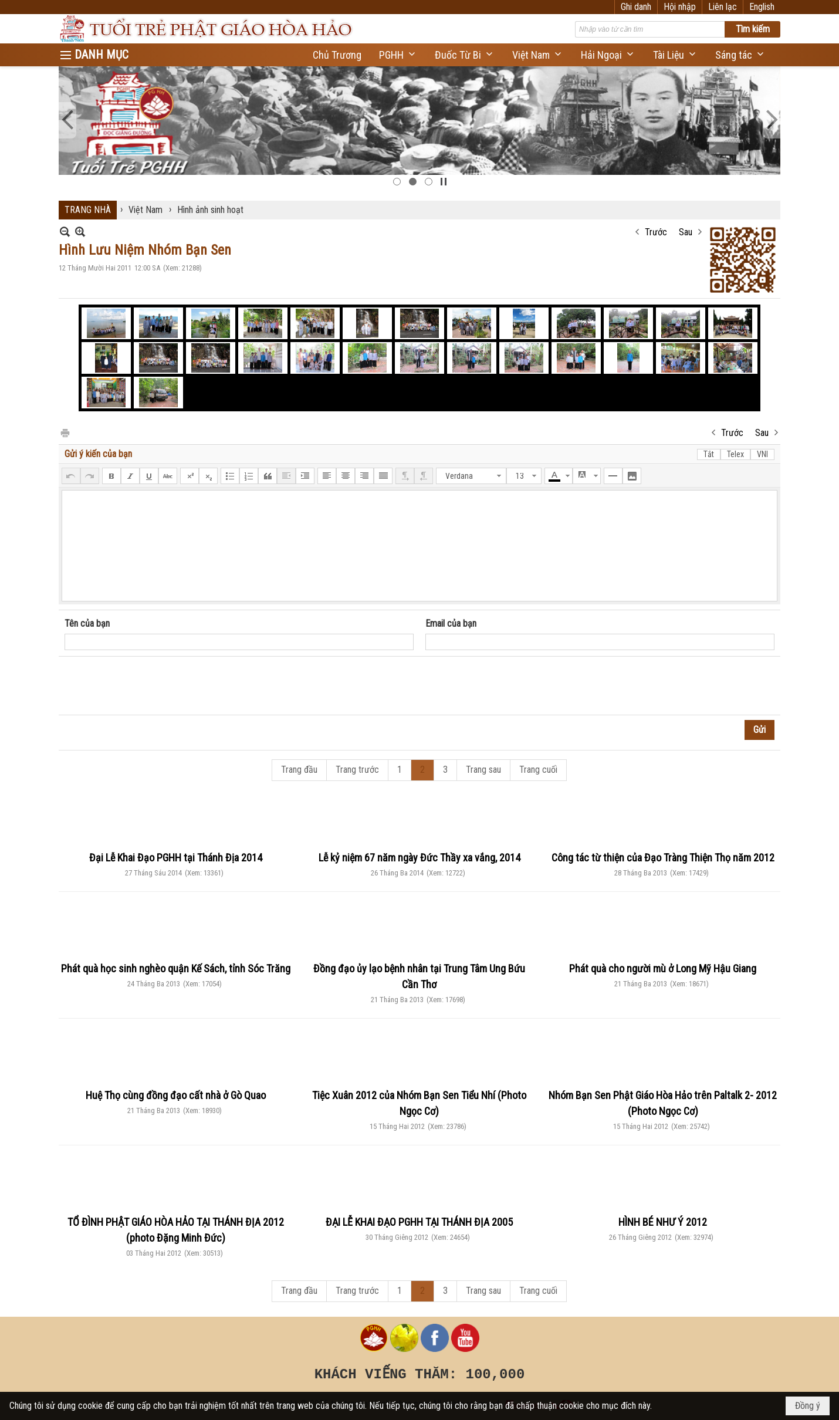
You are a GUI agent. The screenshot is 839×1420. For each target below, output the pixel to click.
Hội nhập (680, 6)
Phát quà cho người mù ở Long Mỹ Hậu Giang (662, 968)
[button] (398, 54)
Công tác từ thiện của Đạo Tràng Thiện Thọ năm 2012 (663, 857)
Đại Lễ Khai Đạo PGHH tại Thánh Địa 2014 (175, 857)
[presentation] (154, 686)
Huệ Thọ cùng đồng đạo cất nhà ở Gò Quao (176, 1095)
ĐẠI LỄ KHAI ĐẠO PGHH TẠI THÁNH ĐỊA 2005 (419, 1222)
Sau (685, 232)
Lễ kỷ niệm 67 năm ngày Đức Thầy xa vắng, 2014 (419, 857)
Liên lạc (722, 6)
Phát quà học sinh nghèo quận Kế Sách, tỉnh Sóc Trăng (175, 968)
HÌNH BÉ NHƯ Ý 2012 (662, 1222)
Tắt (708, 454)
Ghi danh (636, 6)
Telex (735, 454)
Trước (656, 232)
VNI (762, 454)
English (761, 6)
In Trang (64, 432)
